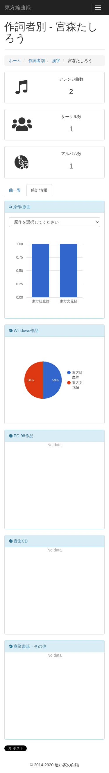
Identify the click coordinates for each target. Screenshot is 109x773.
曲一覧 (15, 190)
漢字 (56, 60)
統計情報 (39, 190)
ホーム (15, 60)
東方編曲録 (18, 7)
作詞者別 (36, 60)
